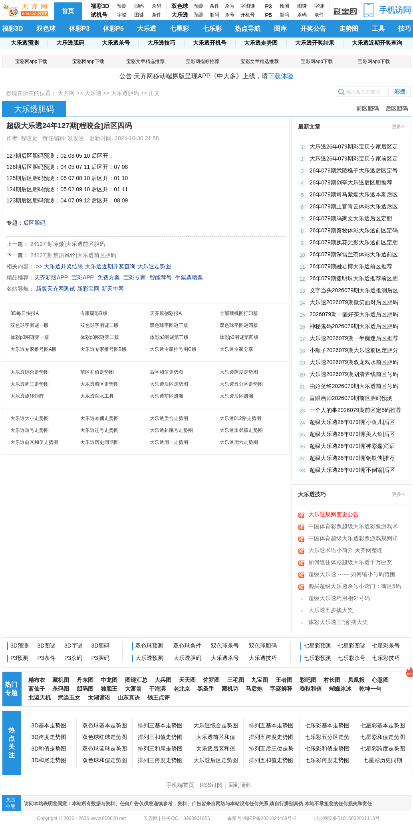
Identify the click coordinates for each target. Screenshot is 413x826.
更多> (398, 126)
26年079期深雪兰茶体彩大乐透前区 (354, 254)
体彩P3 (79, 28)
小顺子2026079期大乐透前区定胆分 (354, 350)
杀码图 (60, 688)
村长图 (332, 680)
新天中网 (112, 288)
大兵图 (163, 680)
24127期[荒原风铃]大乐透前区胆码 (73, 255)
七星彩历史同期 (382, 760)
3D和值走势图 (48, 748)
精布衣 (36, 680)
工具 (378, 28)
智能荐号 (160, 277)
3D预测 (19, 645)
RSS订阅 (211, 785)
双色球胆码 (263, 645)
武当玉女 (69, 697)
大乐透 (179, 15)
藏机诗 (230, 688)
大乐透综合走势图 (29, 372)
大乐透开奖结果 (314, 43)
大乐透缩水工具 (97, 396)
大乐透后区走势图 (169, 384)
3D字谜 (73, 645)
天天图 (187, 680)
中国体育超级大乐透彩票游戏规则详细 (353, 539)
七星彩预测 (318, 645)
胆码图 (85, 688)
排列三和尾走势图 (160, 748)
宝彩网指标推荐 (202, 61)
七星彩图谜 (351, 645)
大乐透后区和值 (215, 748)
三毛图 (235, 680)
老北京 (181, 688)
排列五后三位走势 (271, 748)
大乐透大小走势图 (29, 418)
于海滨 (157, 688)
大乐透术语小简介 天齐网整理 (345, 550)
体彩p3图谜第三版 (169, 337)
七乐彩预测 (318, 658)
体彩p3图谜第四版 (239, 337)
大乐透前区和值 (215, 737)
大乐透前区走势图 (99, 384)
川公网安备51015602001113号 (346, 818)
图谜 (139, 15)
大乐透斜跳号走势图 (171, 430)
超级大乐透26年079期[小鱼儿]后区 (352, 422)
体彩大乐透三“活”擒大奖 (338, 622)
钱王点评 (158, 697)
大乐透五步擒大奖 (330, 610)
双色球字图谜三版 (169, 325)
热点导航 (247, 28)
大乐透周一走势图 (169, 442)
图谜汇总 (136, 680)
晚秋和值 (311, 688)
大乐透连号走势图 (99, 430)
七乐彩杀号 (351, 658)
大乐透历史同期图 (99, 442)
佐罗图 (211, 680)
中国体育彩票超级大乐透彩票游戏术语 (353, 527)
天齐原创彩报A (166, 313)
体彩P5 (113, 28)
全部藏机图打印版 (239, 313)
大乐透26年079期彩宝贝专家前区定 (354, 158)
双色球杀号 (225, 645)
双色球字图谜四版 (239, 325)
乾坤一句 (370, 688)
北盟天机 (39, 697)
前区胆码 (367, 108)
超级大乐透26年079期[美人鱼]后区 (352, 434)
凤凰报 (356, 680)
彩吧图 (308, 680)
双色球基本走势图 (104, 725)
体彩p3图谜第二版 (99, 337)
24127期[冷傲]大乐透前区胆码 (67, 244)
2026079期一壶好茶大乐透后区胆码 (354, 314)
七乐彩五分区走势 (327, 737)
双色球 (179, 6)
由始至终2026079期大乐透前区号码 (354, 386)
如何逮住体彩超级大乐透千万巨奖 (350, 562)
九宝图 (259, 680)
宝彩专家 (134, 277)
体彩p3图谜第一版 (29, 337)
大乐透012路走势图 (240, 418)
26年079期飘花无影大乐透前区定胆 (354, 242)
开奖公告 (313, 28)
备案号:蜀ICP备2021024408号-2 (261, 818)
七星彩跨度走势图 (382, 748)
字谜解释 (281, 688)
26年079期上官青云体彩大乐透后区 (354, 206)
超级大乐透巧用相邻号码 (339, 598)
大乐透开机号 (209, 43)
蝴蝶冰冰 (340, 688)
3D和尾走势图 (48, 760)
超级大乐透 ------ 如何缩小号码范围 (351, 574)
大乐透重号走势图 (29, 430)
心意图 (380, 680)
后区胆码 (396, 108)
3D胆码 (100, 645)
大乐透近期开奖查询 (377, 43)
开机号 (247, 15)
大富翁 (133, 688)
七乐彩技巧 (386, 658)
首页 (68, 11)
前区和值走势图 (97, 372)
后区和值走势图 (166, 372)
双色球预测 (149, 645)
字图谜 (247, 6)
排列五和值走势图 (271, 760)
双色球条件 (187, 645)
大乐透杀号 (116, 43)
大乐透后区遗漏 (236, 396)
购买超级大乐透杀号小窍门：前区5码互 (354, 587)
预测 (122, 6)
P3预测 (19, 658)
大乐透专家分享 (236, 349)
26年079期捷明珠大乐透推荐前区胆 (354, 278)
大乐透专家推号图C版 (173, 349)
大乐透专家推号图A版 (33, 349)
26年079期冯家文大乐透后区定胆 (351, 218)
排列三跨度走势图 (160, 760)
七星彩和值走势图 (382, 737)
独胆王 (109, 688)
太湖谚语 (99, 697)
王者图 (284, 680)
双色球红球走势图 (104, 737)
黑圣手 (205, 688)
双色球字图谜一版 (29, 325)
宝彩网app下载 (31, 61)
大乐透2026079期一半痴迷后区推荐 (354, 338)
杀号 (229, 6)
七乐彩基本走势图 (327, 725)
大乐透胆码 (70, 43)
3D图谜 (47, 645)
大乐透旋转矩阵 (27, 396)
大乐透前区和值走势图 (34, 442)
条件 (156, 15)
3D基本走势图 (48, 725)
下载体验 (281, 76)
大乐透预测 (25, 43)
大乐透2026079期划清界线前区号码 (354, 374)
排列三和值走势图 (160, 737)
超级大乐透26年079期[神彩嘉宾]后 (352, 446)
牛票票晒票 (189, 277)
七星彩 (179, 28)
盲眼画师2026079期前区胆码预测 (351, 398)
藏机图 (60, 680)
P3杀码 (73, 658)
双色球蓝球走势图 (104, 748)
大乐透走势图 (261, 43)
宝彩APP (82, 277)
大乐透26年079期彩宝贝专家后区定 (354, 146)
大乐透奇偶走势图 (99, 418)
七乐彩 (212, 28)
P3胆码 (100, 658)
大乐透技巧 (161, 43)
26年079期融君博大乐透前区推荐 (351, 266)
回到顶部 (239, 785)
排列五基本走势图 (271, 725)
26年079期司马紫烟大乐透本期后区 (354, 194)
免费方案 (108, 277)
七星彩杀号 (386, 645)
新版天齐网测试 (55, 288)
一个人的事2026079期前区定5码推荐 (355, 410)
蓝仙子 (36, 688)
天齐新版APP (51, 277)
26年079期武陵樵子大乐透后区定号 (354, 170)
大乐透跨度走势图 (239, 372)
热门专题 (11, 688)
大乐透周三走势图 (29, 384)
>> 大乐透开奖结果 (59, 266)
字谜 (122, 15)
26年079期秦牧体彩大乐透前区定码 (354, 230)
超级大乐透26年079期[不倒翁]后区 (352, 470)
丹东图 (85, 680)
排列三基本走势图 (160, 725)
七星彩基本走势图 (382, 725)
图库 (280, 28)
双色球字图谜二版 (99, 325)
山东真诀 (128, 697)
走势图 (348, 28)
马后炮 (254, 688)
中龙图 (109, 680)
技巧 (404, 28)
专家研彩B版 (93, 313)
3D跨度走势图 (48, 737)
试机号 (99, 15)
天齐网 (66, 93)
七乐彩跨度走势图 (327, 760)
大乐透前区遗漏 (166, 396)
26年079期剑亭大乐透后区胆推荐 (351, 182)
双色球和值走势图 (104, 760)
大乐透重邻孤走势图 (241, 430)
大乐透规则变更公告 (333, 514)
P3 (268, 6)
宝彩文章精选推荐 (145, 61)
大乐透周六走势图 (239, 442)
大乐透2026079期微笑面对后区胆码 (354, 302)
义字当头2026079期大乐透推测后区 (354, 290)
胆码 (139, 6)
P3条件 (47, 658)
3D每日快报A (24, 313)
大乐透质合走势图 (169, 418)
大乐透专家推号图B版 (103, 349)
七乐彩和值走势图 (327, 748)
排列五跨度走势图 (271, 737)
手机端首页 (180, 785)
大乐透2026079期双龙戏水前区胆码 (354, 362)
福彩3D (100, 6)
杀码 (156, 6)
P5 (268, 15)
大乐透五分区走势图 (241, 384)
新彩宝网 (88, 288)
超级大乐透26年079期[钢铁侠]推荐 (352, 458)
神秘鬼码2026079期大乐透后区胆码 (354, 326)
